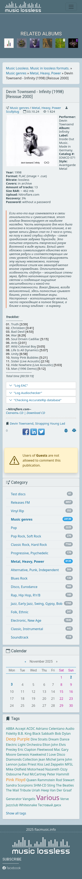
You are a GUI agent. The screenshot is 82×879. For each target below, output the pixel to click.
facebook (11, 868)
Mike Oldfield (16, 769)
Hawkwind (38, 754)
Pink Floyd (15, 779)
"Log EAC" (21, 385)
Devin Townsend (21, 423)
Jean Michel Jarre (51, 759)
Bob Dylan (63, 733)
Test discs (18, 494)
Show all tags (16, 813)
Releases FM (20, 502)
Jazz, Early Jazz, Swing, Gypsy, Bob (36, 603)
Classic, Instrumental (27, 629)
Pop (14, 528)
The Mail (12, 790)
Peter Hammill (58, 774)
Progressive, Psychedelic (29, 553)
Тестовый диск (49, 805)
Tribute (25, 790)
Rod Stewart (65, 780)
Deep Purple (18, 739)
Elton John (50, 744)
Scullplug (12, 111)
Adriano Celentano (50, 728)
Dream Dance (58, 739)
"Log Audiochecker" (28, 393)
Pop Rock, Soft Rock (26, 536)
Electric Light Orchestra (24, 744)
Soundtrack (19, 637)
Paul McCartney (34, 774)
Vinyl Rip (17, 511)
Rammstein (46, 780)
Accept (20, 728)
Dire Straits (39, 739)
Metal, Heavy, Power (45, 73)
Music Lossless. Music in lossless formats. (37, 68)
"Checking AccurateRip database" (37, 400)
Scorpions (25, 785)
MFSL (69, 764)
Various (47, 797)
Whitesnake (28, 805)
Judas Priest (27, 764)
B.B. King (25, 733)
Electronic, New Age (26, 620)
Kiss (40, 764)
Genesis (23, 754)
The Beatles (65, 785)
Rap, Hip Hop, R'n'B (25, 595)
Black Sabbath (43, 733)
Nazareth (52, 769)
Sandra (11, 785)
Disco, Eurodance (24, 586)
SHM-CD (40, 785)
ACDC (30, 728)
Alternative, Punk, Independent (35, 570)
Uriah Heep (40, 790)
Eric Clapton (27, 749)
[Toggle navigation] (71, 7)
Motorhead (35, 769)
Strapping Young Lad (50, 423)
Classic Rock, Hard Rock (29, 544)
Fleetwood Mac (48, 749)
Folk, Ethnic (19, 612)
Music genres (16, 73)
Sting (51, 785)
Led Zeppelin (54, 764)
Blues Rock (19, 578)
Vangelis (29, 799)
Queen (31, 780)
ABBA (10, 728)
